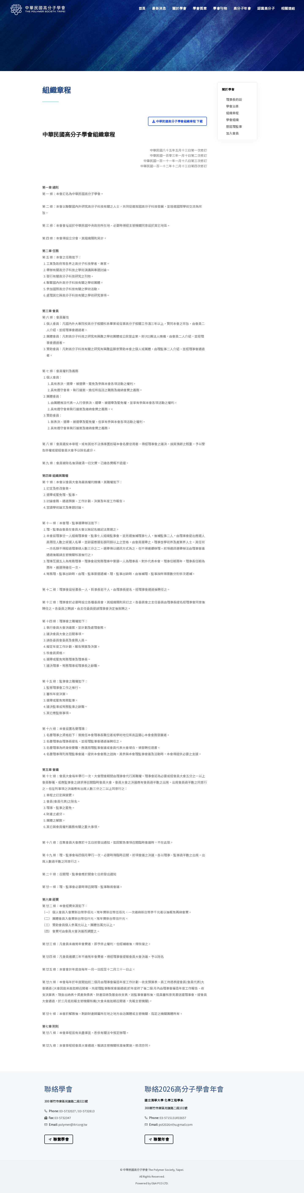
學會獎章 (200, 8)
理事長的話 (234, 99)
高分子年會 (242, 8)
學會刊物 (220, 8)
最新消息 (159, 8)
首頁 (142, 8)
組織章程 (232, 113)
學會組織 (232, 119)
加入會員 (232, 133)
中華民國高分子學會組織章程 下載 (177, 121)
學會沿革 (232, 106)
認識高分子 (266, 8)
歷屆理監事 (234, 126)
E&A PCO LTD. (160, 1183)
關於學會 (179, 8)
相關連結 (288, 8)
